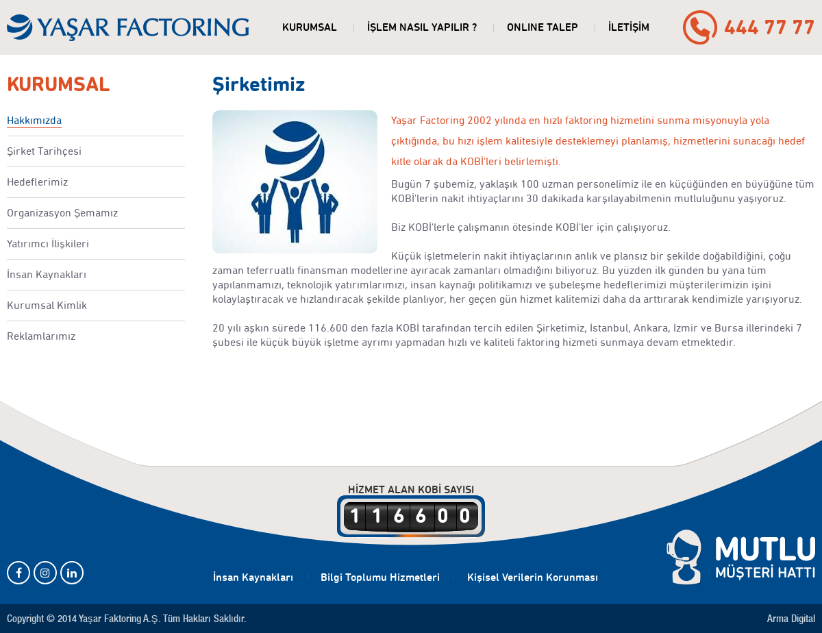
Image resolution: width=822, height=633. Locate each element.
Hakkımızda (34, 120)
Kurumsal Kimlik (47, 305)
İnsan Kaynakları (46, 274)
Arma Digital (791, 618)
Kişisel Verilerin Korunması (532, 577)
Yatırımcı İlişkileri (48, 243)
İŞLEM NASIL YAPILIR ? (422, 27)
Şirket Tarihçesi (44, 151)
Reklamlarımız (41, 336)
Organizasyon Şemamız (62, 212)
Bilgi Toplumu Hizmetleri (380, 577)
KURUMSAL (309, 27)
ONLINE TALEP (542, 27)
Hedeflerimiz (37, 181)
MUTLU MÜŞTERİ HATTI (741, 558)
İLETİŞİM (628, 27)
